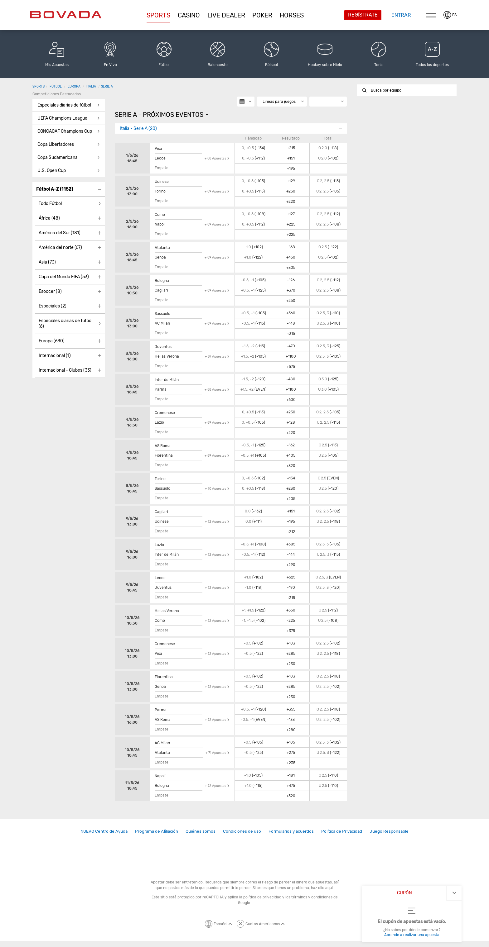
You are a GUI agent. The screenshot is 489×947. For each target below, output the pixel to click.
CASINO (189, 15)
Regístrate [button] (363, 15)
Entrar (401, 15)
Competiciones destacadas (56, 94)
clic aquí (325, 888)
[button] (158, 15)
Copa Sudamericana (57, 157)
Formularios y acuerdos (291, 831)
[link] (104, 831)
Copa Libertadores (55, 144)
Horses (292, 15)
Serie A (107, 86)
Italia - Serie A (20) (138, 128)
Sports (158, 15)
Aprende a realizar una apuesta (411, 935)
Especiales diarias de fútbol (64, 105)
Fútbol (56, 86)
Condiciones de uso (242, 831)
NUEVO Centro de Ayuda (104, 831)
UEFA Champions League (62, 118)
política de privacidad (262, 897)
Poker (262, 15)
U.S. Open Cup (51, 170)
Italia (91, 86)
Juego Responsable (389, 831)
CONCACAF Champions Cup (64, 131)
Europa (74, 86)
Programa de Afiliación (156, 831)
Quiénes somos (200, 831)
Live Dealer (226, 15)
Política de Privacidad (341, 831)
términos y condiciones (311, 897)
